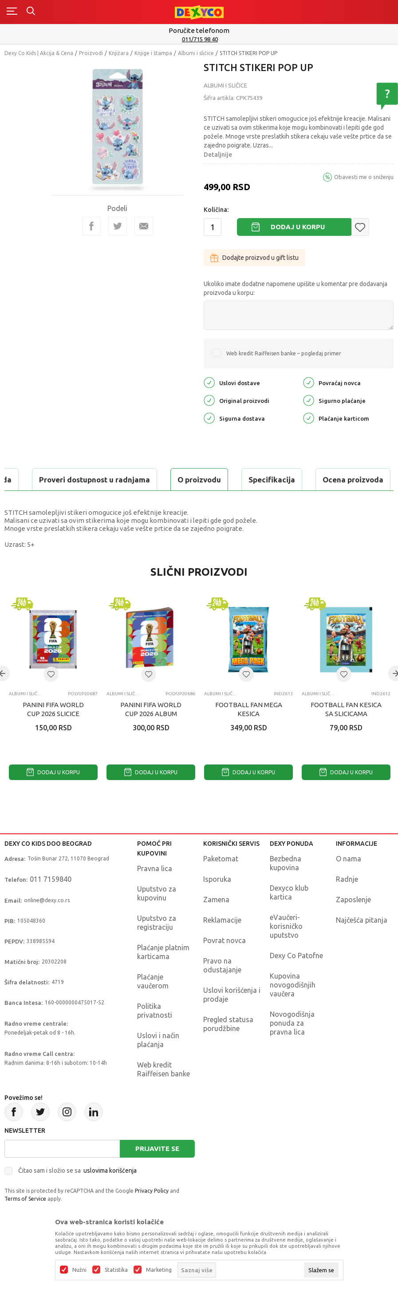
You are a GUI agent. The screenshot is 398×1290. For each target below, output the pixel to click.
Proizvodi (91, 53)
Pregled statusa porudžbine (228, 1023)
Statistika (116, 1270)
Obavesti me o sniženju (364, 177)
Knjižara (119, 53)
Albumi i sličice (196, 53)
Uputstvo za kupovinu (156, 893)
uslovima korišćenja (110, 1170)
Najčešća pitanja (361, 920)
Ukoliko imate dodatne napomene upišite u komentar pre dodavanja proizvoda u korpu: (295, 288)
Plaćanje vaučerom (153, 981)
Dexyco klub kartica (289, 892)
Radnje (347, 879)
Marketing (159, 1270)
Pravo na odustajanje (222, 965)
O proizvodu (40, 479)
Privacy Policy (152, 1191)
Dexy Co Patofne (296, 956)
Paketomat (220, 859)
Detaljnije (218, 154)
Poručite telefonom (199, 30)
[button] (360, 227)
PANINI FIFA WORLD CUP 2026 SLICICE (53, 709)
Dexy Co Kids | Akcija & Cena (38, 53)
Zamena (216, 900)
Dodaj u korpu (298, 227)
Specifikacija (112, 479)
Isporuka (217, 879)
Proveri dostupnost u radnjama (307, 479)
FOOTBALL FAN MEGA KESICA (248, 709)
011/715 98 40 (200, 39)
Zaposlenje (353, 900)
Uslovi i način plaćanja (158, 1039)
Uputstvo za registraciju (156, 922)
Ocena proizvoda (193, 479)
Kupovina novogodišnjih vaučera (292, 985)
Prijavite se (157, 1148)
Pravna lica (154, 868)
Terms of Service (25, 1199)
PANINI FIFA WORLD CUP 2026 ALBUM (150, 709)
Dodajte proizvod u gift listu (254, 258)
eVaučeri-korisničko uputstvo (286, 926)
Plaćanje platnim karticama (163, 952)
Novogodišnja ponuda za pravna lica (292, 1023)
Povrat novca (224, 940)
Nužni (79, 1270)
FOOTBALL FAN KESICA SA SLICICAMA (346, 709)
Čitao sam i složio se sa (77, 1170)
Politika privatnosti (154, 1010)
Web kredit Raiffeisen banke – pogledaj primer (283, 353)
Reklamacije (222, 920)
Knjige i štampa (153, 53)
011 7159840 (50, 879)
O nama (348, 859)
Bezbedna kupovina (285, 863)
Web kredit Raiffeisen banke (163, 1069)
